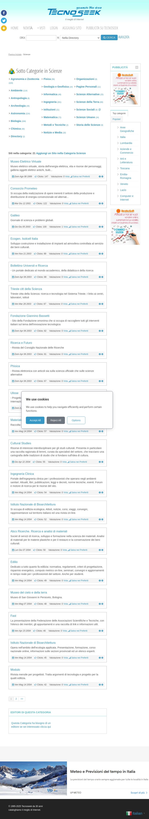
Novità (28, 28)
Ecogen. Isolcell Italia (24, 238)
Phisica (15, 366)
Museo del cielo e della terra (29, 592)
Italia (123, 137)
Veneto (124, 184)
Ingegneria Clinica (22, 473)
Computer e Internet (126, 198)
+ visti (41, 28)
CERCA (109, 37)
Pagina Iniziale (15, 54)
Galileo (15, 215)
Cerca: (38, 38)
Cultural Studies (21, 443)
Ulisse (15, 393)
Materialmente (20, 420)
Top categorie (119, 113)
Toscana (125, 168)
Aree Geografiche (127, 129)
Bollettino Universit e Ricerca (29, 265)
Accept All (42, 419)
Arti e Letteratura (126, 160)
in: (78, 38)
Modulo (15, 669)
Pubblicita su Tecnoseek (102, 28)
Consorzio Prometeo (24, 188)
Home (14, 28)
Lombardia (126, 143)
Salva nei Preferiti (81, 176)
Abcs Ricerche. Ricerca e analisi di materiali (39, 531)
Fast (13, 615)
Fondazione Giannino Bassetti (30, 315)
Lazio (123, 190)
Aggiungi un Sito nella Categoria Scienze (61, 153)
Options (83, 419)
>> (22, 699)
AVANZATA (123, 37)
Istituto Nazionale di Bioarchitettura (33, 504)
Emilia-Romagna (125, 176)
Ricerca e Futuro (21, 342)
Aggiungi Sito (72, 28)
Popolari (117, 119)
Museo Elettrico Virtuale (26, 161)
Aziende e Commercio (126, 151)
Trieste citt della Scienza (26, 288)
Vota (67, 176)
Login (54, 28)
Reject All (63, 419)
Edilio (14, 561)
